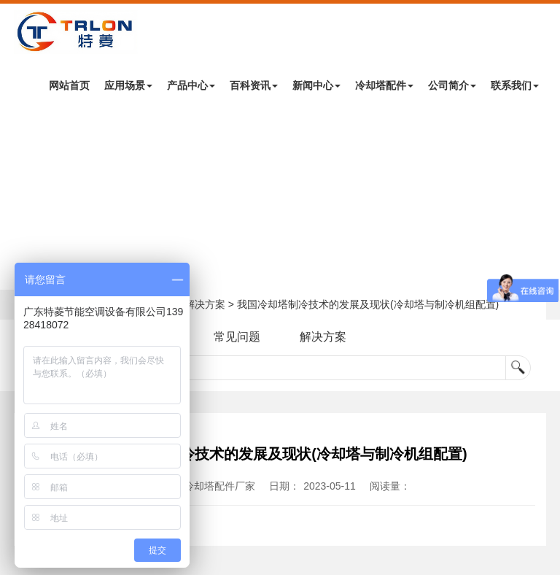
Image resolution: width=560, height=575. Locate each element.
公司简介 (452, 85)
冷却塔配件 (384, 85)
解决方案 (204, 304)
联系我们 (515, 85)
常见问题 (237, 337)
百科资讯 (254, 85)
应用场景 (128, 85)
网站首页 (69, 85)
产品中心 (191, 85)
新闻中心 (316, 85)
